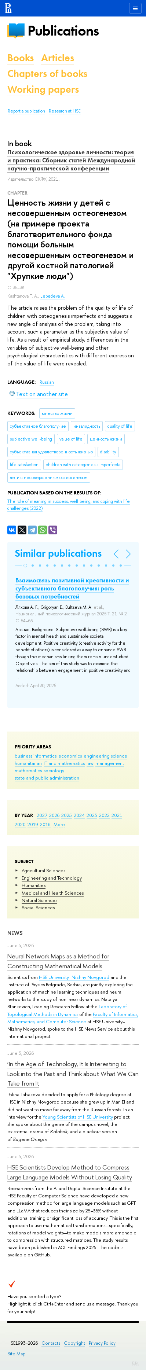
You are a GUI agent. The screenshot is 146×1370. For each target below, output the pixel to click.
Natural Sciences (39, 900)
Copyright (74, 1343)
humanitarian (28, 763)
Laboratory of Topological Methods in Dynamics (67, 1010)
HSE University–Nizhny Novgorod (74, 977)
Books (20, 57)
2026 (54, 815)
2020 (20, 824)
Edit (135, 1363)
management (109, 763)
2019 (33, 824)
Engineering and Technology (52, 877)
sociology (54, 770)
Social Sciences (38, 907)
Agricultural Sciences (43, 870)
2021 (117, 815)
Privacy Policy (102, 1343)
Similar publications (58, 553)
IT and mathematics (64, 763)
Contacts (50, 1343)
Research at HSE (65, 111)
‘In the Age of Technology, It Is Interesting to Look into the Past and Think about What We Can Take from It (73, 1073)
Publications (63, 30)
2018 (45, 824)
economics (70, 755)
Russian (47, 382)
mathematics (28, 770)
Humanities (33, 885)
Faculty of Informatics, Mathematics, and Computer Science (72, 1018)
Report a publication (26, 111)
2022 (104, 815)
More (59, 824)
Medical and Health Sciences (53, 893)
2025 (66, 815)
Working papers (43, 89)
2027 (42, 815)
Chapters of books (47, 73)
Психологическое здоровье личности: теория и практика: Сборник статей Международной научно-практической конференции (71, 160)
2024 (79, 815)
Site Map (16, 1354)
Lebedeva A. (52, 296)
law (90, 763)
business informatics (35, 755)
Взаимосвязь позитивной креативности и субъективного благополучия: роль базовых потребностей (72, 588)
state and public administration (47, 777)
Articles (57, 57)
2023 (92, 815)
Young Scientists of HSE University (78, 1116)
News (15, 933)
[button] (25, 565)
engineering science (105, 755)
